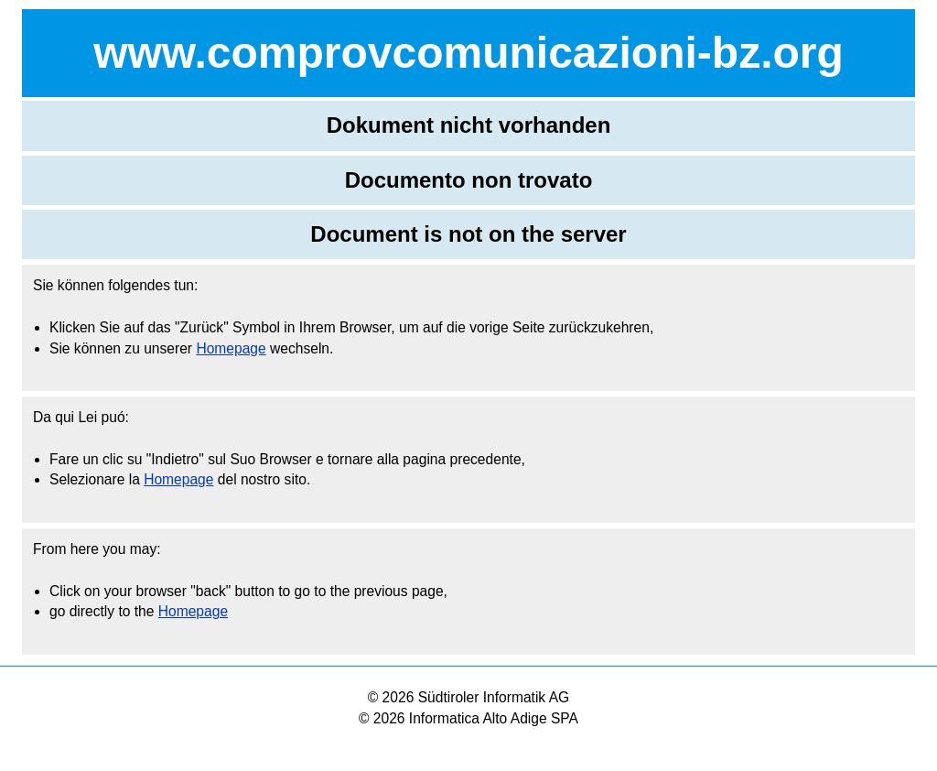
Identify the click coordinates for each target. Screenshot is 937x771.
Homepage (230, 348)
